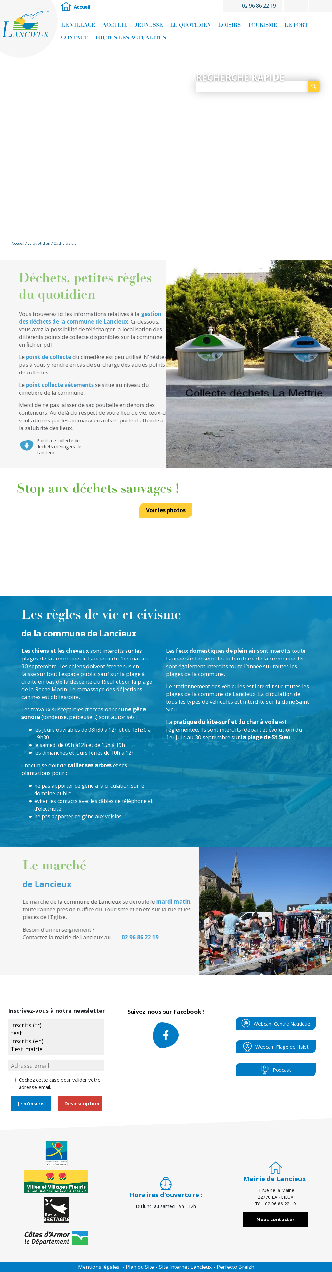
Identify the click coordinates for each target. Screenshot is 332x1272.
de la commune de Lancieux (75, 658)
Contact (74, 37)
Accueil (66, 7)
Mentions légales (98, 1266)
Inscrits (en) (56, 1041)
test (56, 1033)
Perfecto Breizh (235, 1266)
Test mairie (56, 1049)
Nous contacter (275, 1219)
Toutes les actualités (130, 37)
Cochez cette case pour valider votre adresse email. (60, 1083)
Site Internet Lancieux (185, 1266)
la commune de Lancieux (223, 694)
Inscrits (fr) (56, 1025)
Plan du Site (140, 1266)
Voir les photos (166, 516)
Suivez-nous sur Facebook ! (166, 1028)
